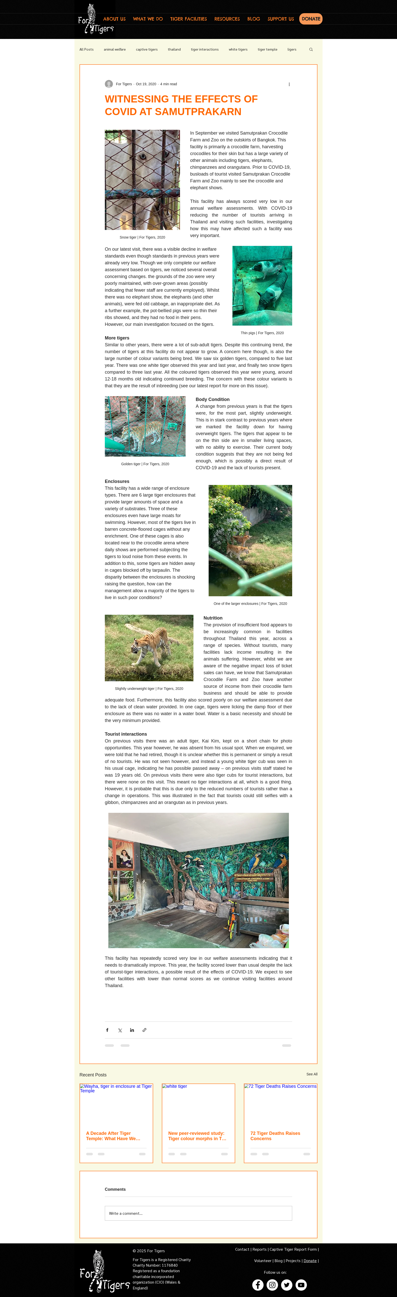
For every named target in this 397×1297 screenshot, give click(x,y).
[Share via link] (144, 1030)
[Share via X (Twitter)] (119, 1030)
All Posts (87, 49)
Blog (278, 1260)
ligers (292, 49)
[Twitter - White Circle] (286, 1285)
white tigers (238, 49)
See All (311, 1074)
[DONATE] (311, 19)
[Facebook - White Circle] (258, 1285)
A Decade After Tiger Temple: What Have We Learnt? (111, 1136)
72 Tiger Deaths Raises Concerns (275, 1136)
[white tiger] (198, 1104)
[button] (114, 18)
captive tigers (147, 49)
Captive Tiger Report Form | (294, 1249)
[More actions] (289, 84)
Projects (294, 1260)
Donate (310, 1260)
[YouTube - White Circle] (301, 1285)
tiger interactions (205, 49)
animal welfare (115, 49)
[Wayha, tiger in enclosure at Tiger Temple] (116, 1104)
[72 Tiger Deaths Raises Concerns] (280, 1104)
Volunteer (263, 1260)
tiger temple (267, 49)
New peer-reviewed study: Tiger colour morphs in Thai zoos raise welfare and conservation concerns (198, 1136)
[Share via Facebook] (107, 1030)
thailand (174, 49)
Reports (259, 1249)
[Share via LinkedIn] (132, 1030)
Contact (242, 1249)
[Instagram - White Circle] (272, 1285)
